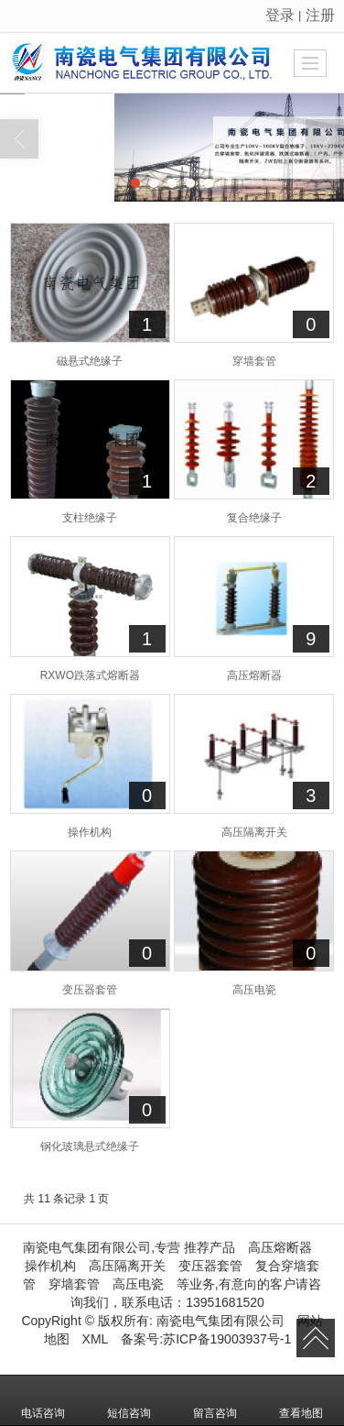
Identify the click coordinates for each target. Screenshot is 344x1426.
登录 (280, 15)
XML (95, 1339)
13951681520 (225, 1302)
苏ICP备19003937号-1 (227, 1339)
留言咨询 (215, 1400)
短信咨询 (129, 1400)
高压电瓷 (138, 1284)
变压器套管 (210, 1265)
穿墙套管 (74, 1284)
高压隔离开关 (127, 1265)
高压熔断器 (280, 1247)
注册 (320, 15)
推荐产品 (209, 1247)
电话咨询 (43, 1400)
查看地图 (301, 1400)
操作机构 (50, 1265)
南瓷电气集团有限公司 (220, 1320)
